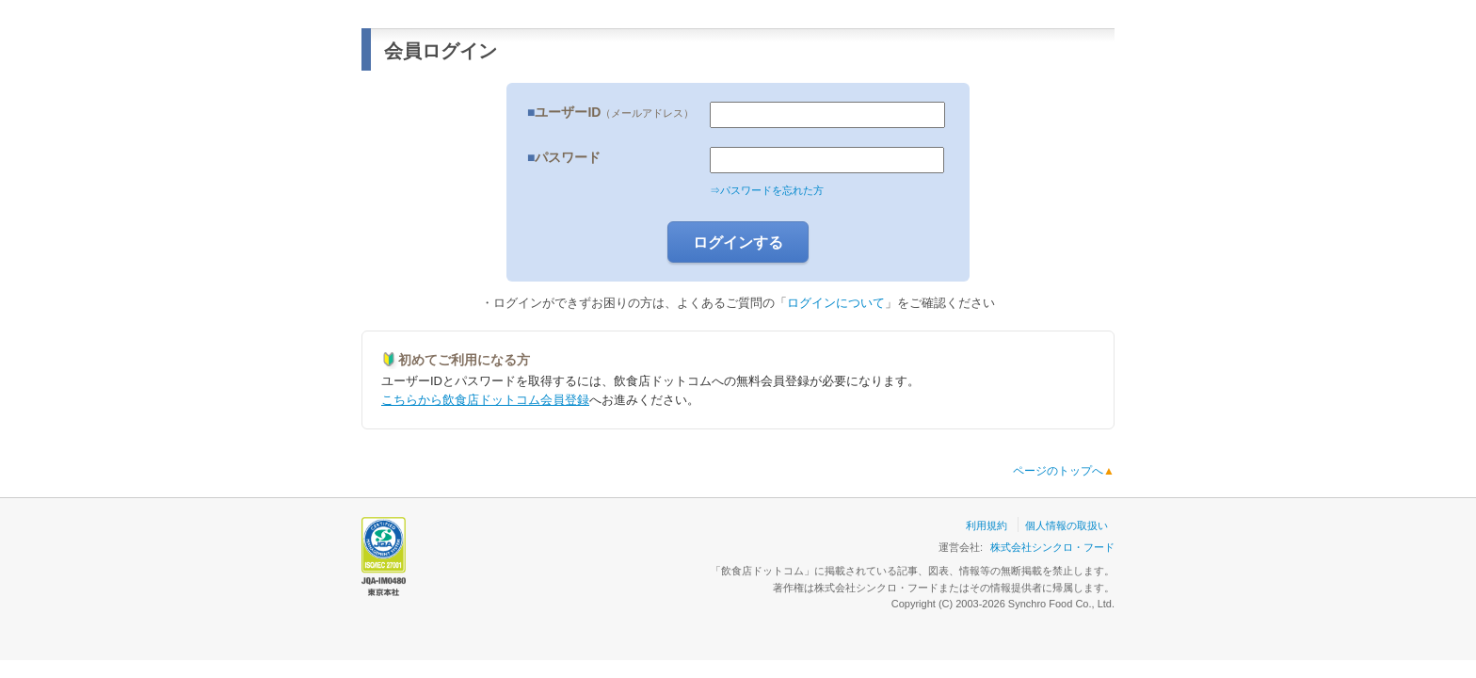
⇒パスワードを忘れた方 (767, 190)
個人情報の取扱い (1066, 525)
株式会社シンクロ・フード (1052, 547)
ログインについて (836, 303)
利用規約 (986, 525)
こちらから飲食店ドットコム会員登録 (485, 400)
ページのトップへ (1064, 470)
